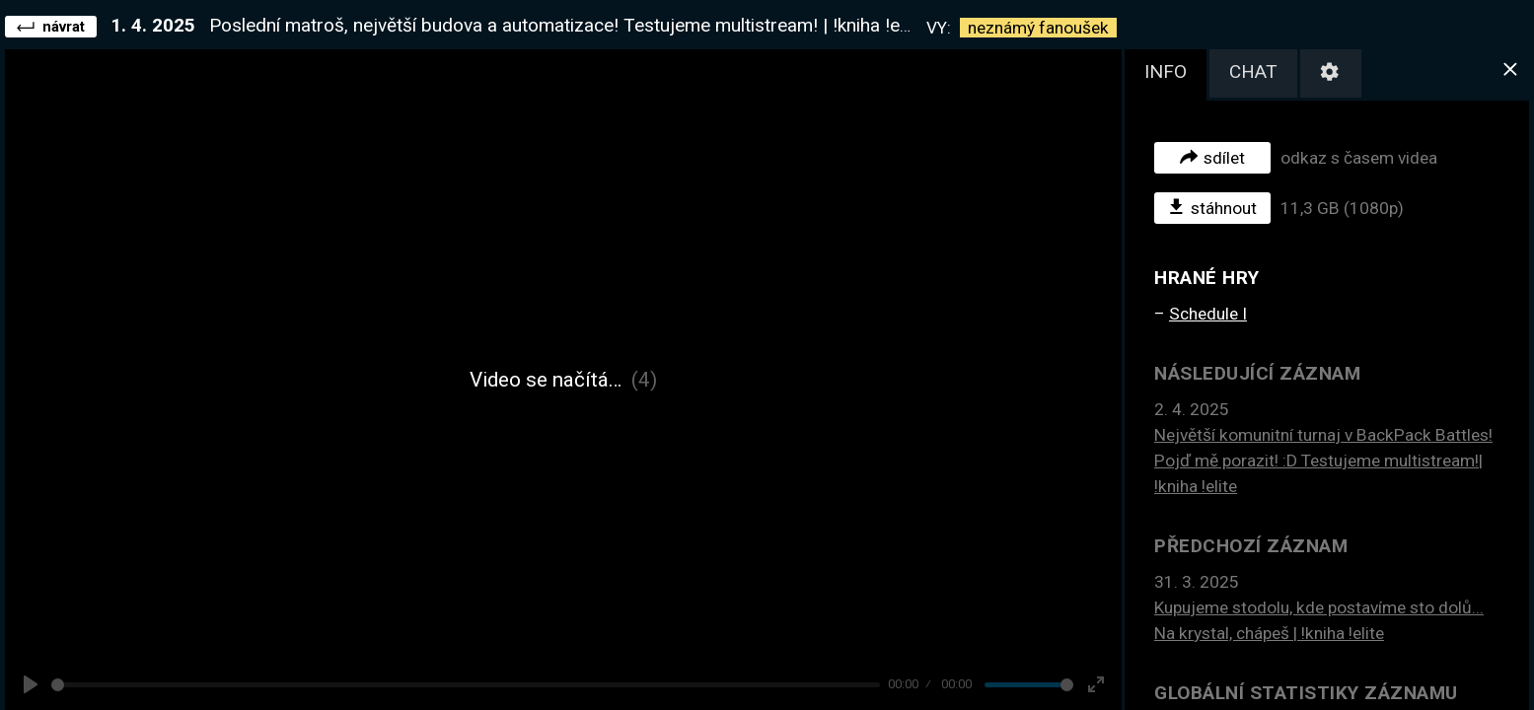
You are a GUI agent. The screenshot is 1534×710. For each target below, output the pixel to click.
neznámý (1038, 27)
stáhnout (1213, 207)
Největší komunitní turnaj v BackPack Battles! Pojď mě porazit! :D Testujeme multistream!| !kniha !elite (1323, 460)
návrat (51, 26)
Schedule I (1208, 313)
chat (1253, 71)
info (1165, 71)
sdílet (1212, 157)
